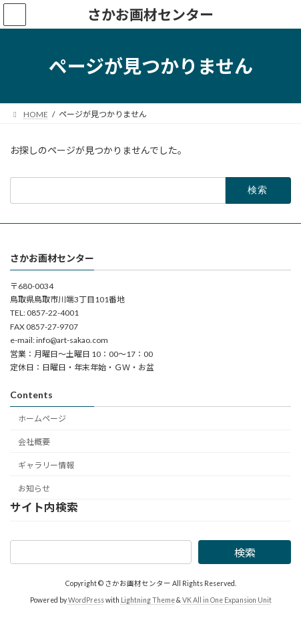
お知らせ (34, 488)
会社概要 (34, 442)
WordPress (86, 599)
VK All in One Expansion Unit (227, 599)
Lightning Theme (148, 599)
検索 (245, 552)
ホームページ (42, 419)
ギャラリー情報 (46, 464)
